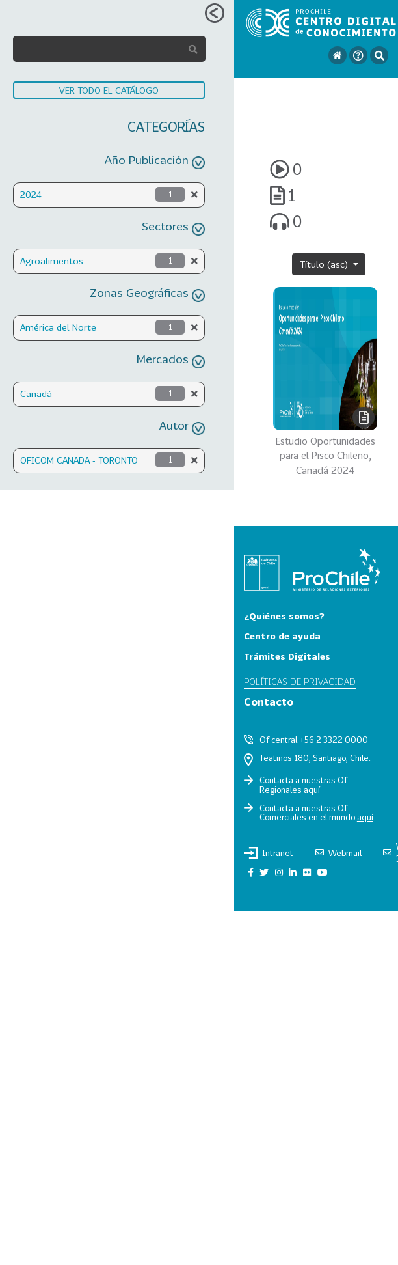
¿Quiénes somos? (284, 615)
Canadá (36, 393)
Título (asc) (325, 264)
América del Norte (58, 327)
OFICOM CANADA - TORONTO (79, 460)
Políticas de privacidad (300, 681)
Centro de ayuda (282, 635)
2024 (31, 194)
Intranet (268, 853)
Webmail (338, 853)
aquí (312, 790)
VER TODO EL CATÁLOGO (109, 90)
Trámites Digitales (287, 655)
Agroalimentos (51, 260)
